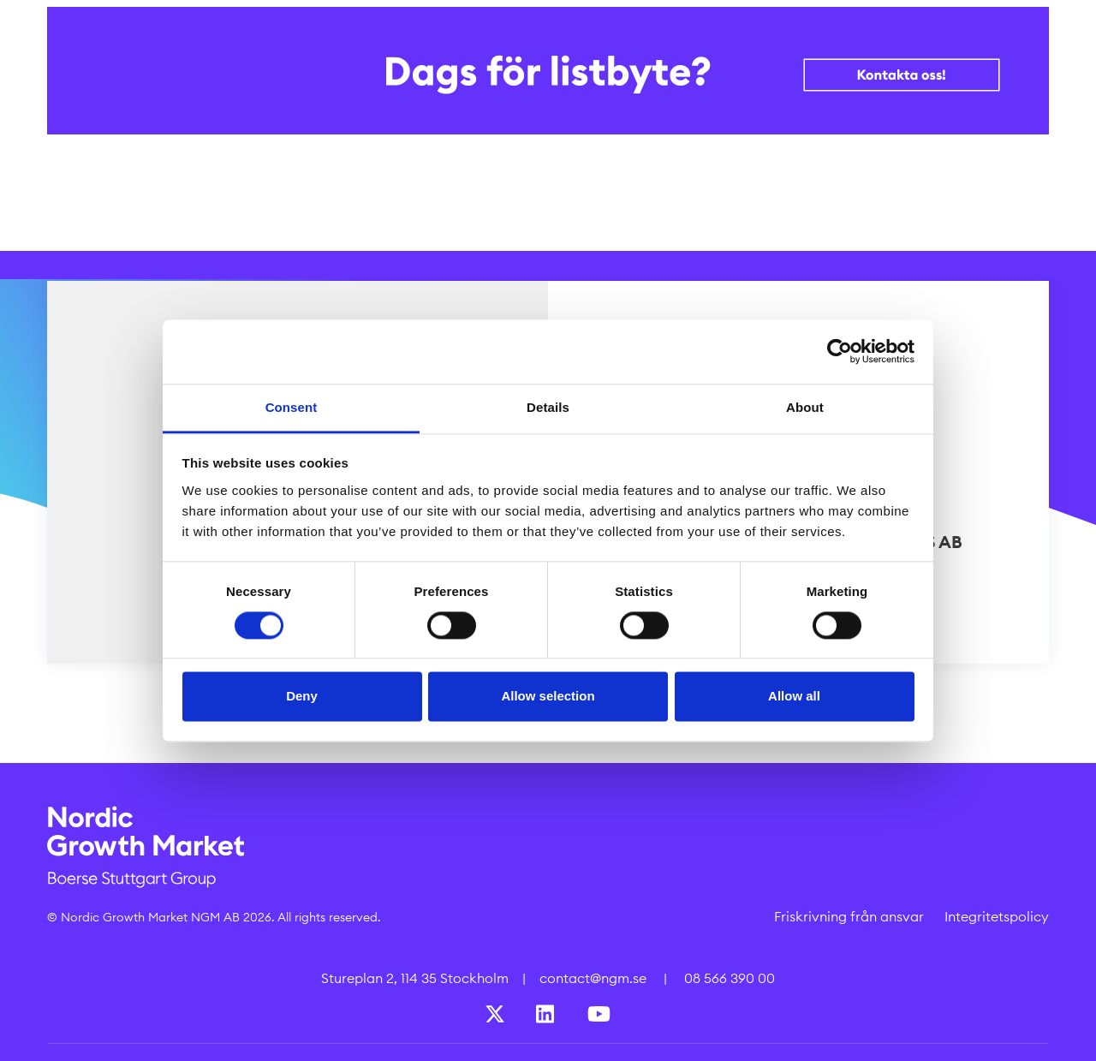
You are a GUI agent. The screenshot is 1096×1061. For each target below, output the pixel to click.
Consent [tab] (291, 407)
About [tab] (805, 407)
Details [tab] (548, 407)
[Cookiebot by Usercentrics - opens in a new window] (839, 351)
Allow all (794, 696)
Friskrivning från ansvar (849, 916)
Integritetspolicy (996, 916)
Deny (302, 696)
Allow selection (547, 696)
